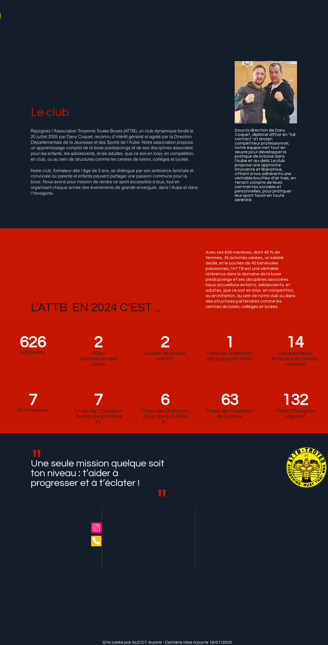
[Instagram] (96, 527)
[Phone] (96, 541)
